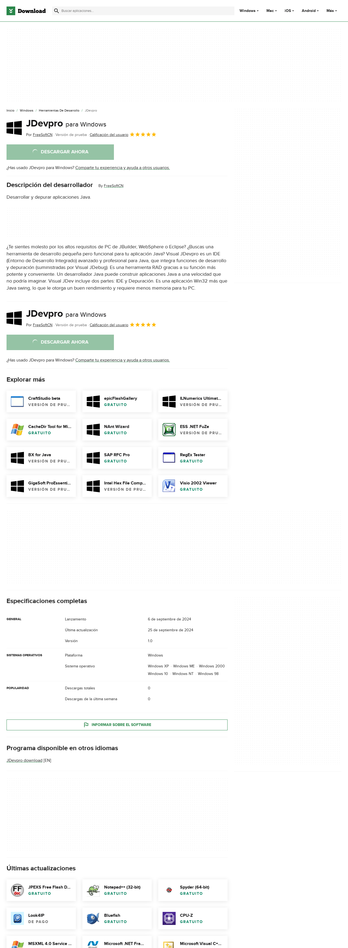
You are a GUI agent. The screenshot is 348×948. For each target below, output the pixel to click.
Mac (270, 11)
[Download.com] (26, 11)
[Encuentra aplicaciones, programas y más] (143, 11)
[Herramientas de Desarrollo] (59, 110)
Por (39, 134)
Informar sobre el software (117, 725)
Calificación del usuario (123, 134)
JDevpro (66, 123)
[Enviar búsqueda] (56, 11)
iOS (288, 11)
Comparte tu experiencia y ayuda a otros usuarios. (122, 167)
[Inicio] (10, 110)
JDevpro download (24, 760)
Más (332, 10)
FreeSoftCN (113, 185)
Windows (248, 11)
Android (309, 11)
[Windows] (26, 110)
